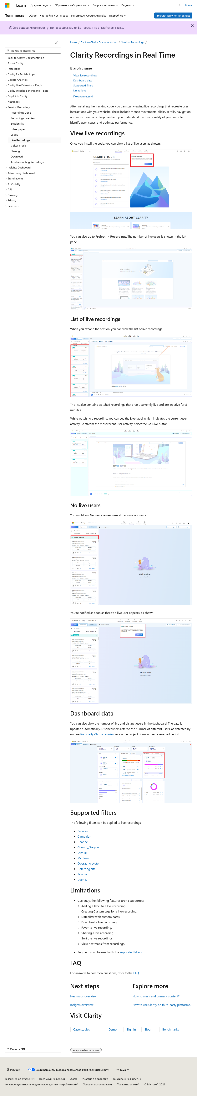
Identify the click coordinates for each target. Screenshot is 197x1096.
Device (82, 852)
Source (82, 874)
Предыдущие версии (52, 1079)
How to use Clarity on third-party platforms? (162, 1005)
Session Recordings (132, 42)
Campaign (84, 836)
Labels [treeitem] (14, 134)
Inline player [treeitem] (18, 129)
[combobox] (33, 51)
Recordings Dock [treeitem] (21, 112)
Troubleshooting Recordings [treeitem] (27, 162)
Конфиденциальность (126, 1079)
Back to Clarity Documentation (99, 42)
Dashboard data (82, 80)
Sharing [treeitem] (15, 151)
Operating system (89, 863)
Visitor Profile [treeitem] (18, 145)
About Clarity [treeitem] (15, 63)
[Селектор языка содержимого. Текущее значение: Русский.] (13, 1070)
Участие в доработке (95, 1079)
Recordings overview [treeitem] (23, 118)
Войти (188, 5)
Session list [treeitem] (17, 123)
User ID (82, 879)
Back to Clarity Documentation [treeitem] (26, 57)
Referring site (86, 869)
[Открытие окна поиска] (180, 5)
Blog (147, 1029)
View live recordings (85, 75)
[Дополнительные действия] (189, 42)
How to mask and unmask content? (156, 996)
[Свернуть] (56, 42)
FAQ (136, 973)
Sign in (131, 1029)
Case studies (81, 1029)
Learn (73, 42)
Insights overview (81, 1005)
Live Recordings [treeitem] (20, 140)
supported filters (131, 952)
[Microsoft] (7, 5)
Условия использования (98, 1084)
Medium (83, 858)
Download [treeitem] (17, 156)
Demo (113, 1029)
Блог (72, 1079)
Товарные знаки (127, 1084)
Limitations (79, 90)
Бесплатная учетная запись (173, 15)
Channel (83, 842)
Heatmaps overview (83, 996)
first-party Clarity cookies (97, 734)
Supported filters (83, 85)
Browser (83, 831)
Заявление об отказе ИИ (19, 1079)
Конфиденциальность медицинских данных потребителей (40, 1084)
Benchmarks (170, 1029)
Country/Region (88, 847)
